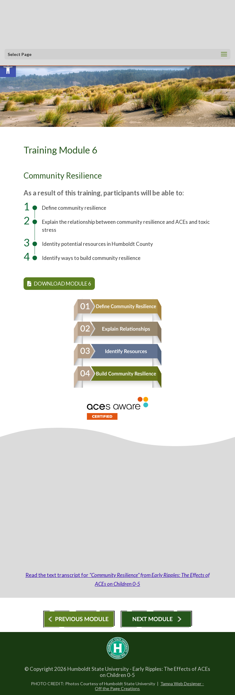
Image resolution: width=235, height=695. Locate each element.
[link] (8, 69)
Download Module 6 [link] (59, 283)
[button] (116, 54)
